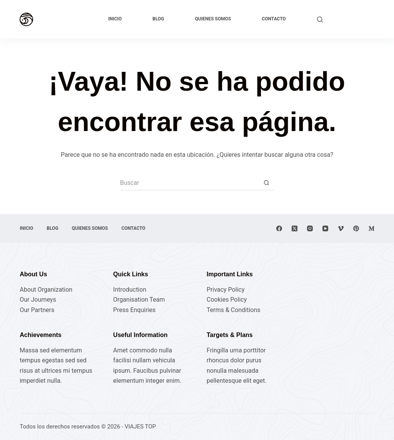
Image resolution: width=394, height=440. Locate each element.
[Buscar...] (189, 183)
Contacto (273, 19)
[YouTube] (325, 228)
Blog (158, 19)
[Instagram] (310, 228)
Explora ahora (352, 19)
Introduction (129, 289)
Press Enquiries (134, 310)
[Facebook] (279, 228)
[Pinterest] (356, 228)
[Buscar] (320, 19)
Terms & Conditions (233, 310)
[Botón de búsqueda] (266, 183)
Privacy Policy (226, 289)
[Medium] (371, 228)
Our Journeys (38, 299)
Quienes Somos (213, 19)
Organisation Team (139, 299)
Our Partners (37, 310)
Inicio (115, 19)
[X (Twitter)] (294, 228)
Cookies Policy (227, 299)
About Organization (46, 289)
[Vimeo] (341, 228)
